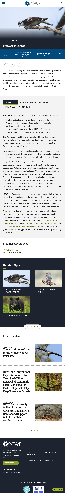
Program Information (17, 106)
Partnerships (50, 452)
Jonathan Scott (10, 250)
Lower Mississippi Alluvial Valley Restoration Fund (24, 226)
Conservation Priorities (32, 453)
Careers (38, 482)
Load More (33, 326)
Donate (59, 489)
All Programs (10, 40)
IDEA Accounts (23, 482)
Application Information (34, 102)
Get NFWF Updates (10, 463)
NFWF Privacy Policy (9, 469)
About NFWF (49, 460)
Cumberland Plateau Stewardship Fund (38, 223)
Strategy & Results (34, 460)
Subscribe (32, 482)
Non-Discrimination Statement (12, 472)
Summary (10, 102)
